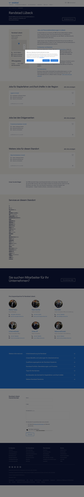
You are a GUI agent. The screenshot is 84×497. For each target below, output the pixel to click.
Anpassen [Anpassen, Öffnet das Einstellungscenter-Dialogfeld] (30, 60)
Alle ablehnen (46, 60)
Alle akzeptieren (54, 60)
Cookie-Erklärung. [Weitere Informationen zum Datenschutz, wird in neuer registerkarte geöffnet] (41, 57)
